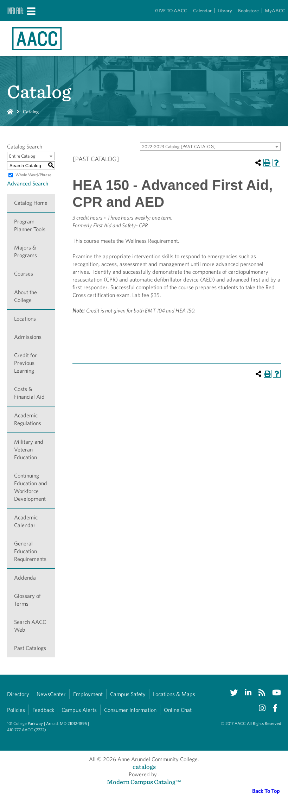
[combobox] (210, 146)
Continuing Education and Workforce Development (30, 487)
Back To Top (266, 791)
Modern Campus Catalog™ (144, 781)
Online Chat (178, 710)
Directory (18, 694)
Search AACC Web (30, 626)
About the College (25, 296)
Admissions (27, 337)
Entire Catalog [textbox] (22, 156)
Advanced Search (27, 183)
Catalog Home (30, 203)
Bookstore (248, 10)
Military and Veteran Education (28, 449)
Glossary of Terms (27, 600)
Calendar (202, 10)
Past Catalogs (30, 648)
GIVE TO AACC (171, 10)
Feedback (43, 710)
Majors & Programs (25, 251)
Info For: (15, 11)
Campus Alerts (79, 710)
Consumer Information (130, 710)
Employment (88, 694)
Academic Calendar (26, 521)
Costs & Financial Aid (29, 393)
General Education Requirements (30, 551)
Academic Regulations (27, 419)
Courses (23, 273)
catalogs (144, 766)
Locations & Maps (174, 694)
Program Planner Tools (29, 225)
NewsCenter (51, 694)
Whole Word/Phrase (33, 174)
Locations (25, 318)
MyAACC (275, 10)
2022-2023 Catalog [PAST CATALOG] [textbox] (179, 146)
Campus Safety (128, 694)
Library (225, 10)
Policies (16, 710)
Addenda (25, 577)
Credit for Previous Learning (25, 363)
